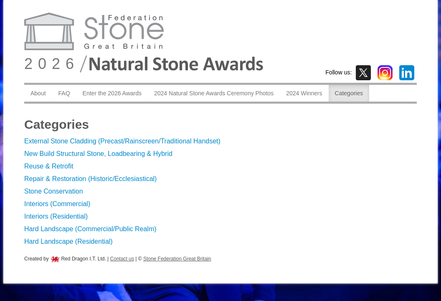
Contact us (122, 259)
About (38, 93)
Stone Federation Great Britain (177, 259)
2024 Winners (304, 93)
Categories (349, 93)
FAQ (64, 93)
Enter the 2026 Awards (112, 93)
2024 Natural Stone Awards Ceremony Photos (214, 93)
